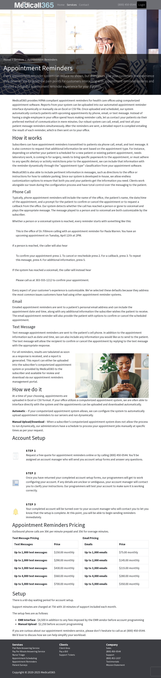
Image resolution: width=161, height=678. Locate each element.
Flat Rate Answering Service (25, 648)
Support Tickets (67, 654)
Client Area (64, 648)
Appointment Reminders (42, 59)
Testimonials (112, 661)
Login (141, 4)
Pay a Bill (63, 651)
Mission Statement (115, 665)
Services (72, 4)
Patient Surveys (19, 665)
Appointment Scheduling (24, 658)
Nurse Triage (18, 654)
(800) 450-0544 (127, 4)
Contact (84, 4)
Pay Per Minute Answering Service (28, 651)
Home (61, 4)
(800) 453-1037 (113, 658)
